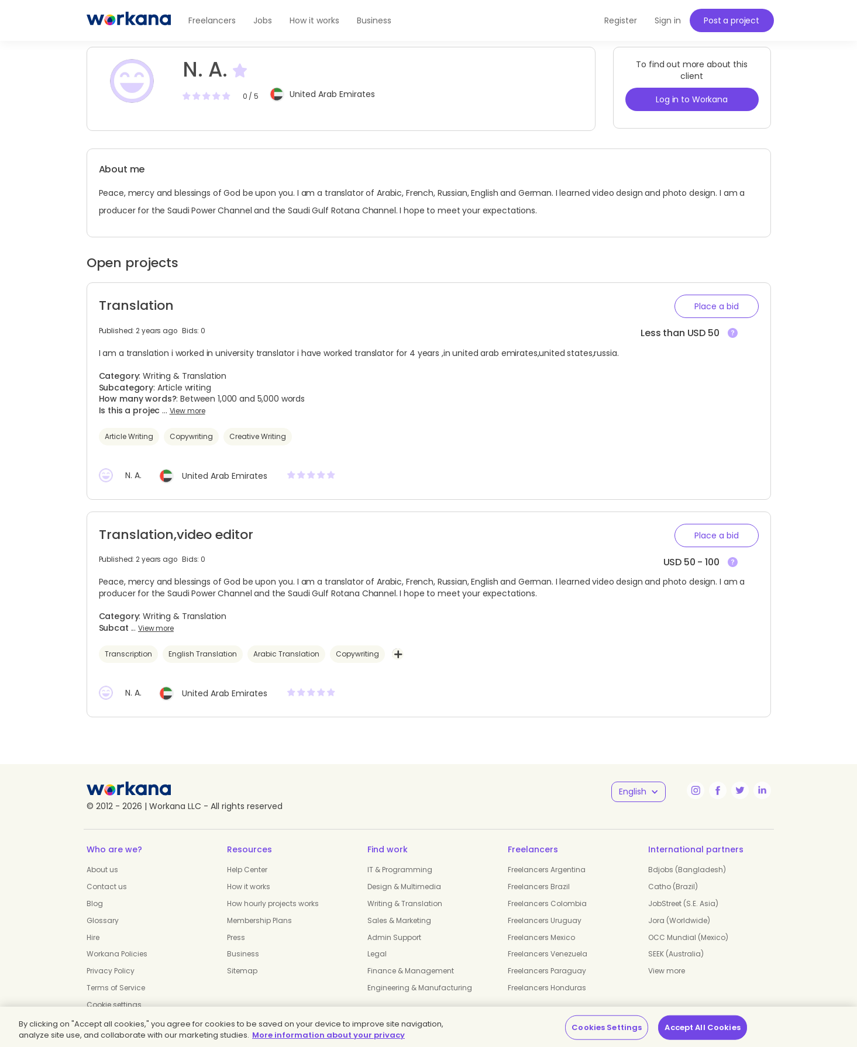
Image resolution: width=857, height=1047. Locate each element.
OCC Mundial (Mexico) (688, 937)
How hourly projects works (273, 903)
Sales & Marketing (399, 920)
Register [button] (620, 20)
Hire (93, 937)
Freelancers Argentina (547, 870)
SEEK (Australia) (676, 954)
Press (236, 937)
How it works (314, 20)
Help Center (247, 870)
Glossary (103, 920)
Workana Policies (117, 954)
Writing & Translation (404, 903)
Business (374, 20)
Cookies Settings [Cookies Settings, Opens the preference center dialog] (607, 1027)
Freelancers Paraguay (547, 971)
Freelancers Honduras (547, 988)
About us (102, 870)
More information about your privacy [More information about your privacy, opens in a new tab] (328, 1035)
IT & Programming (399, 870)
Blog (95, 903)
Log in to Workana (692, 99)
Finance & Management (410, 971)
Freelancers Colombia (547, 903)
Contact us (107, 886)
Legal (377, 954)
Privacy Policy (111, 971)
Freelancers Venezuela (547, 954)
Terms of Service (116, 988)
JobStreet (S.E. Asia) (683, 903)
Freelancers (212, 20)
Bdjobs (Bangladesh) (687, 870)
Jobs (262, 20)
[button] (716, 306)
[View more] (732, 333)
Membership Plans (259, 920)
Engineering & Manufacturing (419, 988)
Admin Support (394, 937)
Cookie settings (114, 1005)
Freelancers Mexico (541, 937)
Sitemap (242, 971)
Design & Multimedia (404, 886)
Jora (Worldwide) (679, 920)
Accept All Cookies (702, 1027)
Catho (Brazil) (673, 886)
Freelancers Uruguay (544, 920)
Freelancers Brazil (539, 886)
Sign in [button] (668, 20)
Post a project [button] (731, 20)
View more (187, 411)
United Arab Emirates (332, 94)
